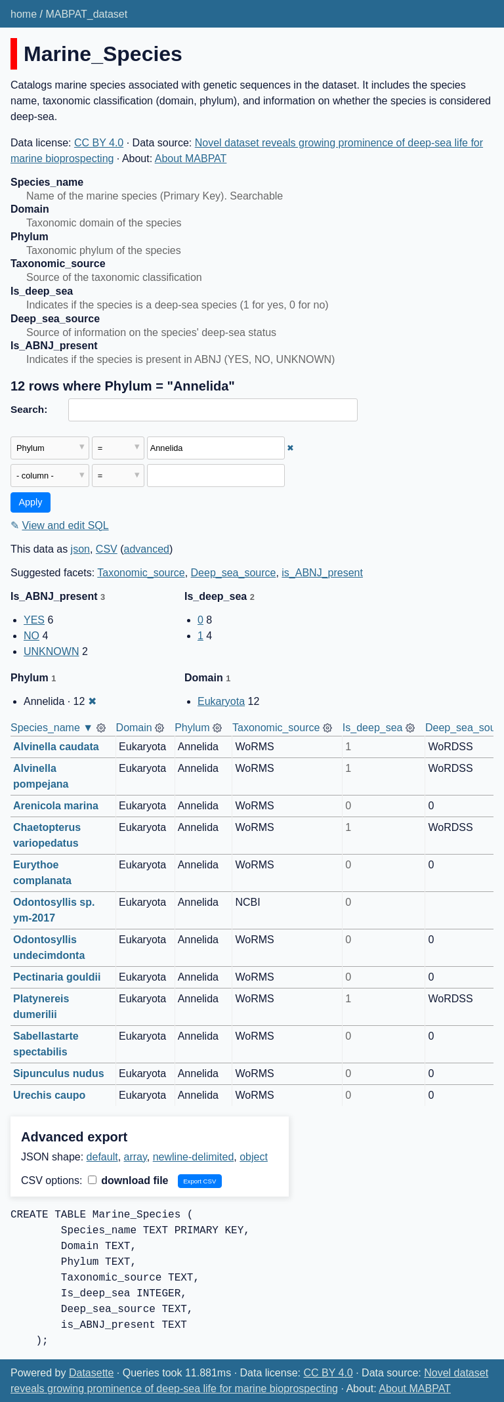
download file (128, 1180)
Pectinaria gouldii (56, 977)
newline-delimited (193, 1156)
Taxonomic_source (140, 572)
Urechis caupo (49, 1095)
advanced (146, 549)
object (254, 1156)
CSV (106, 549)
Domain (134, 727)
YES (34, 620)
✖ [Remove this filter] (290, 448)
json (80, 549)
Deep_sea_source (233, 572)
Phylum (192, 727)
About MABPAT (191, 158)
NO (31, 635)
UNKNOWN (51, 651)
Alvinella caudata (56, 746)
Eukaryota (221, 701)
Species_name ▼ (51, 727)
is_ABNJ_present (322, 572)
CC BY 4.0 (98, 142)
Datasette (91, 1372)
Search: (28, 409)
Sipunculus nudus (58, 1073)
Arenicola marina (55, 805)
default (102, 1156)
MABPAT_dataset (86, 14)
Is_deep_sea (373, 727)
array (135, 1156)
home (23, 14)
